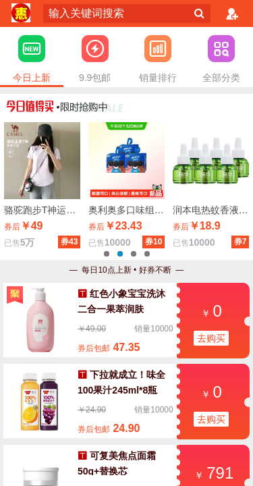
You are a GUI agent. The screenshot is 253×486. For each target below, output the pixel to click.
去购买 (211, 338)
